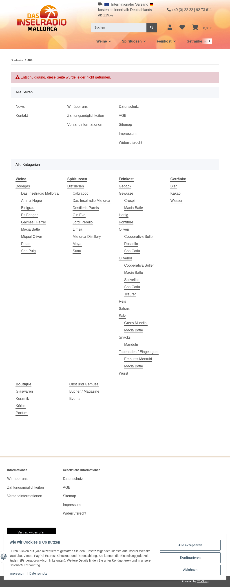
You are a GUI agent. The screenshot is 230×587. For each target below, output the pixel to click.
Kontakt (22, 115)
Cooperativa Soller (139, 236)
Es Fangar (29, 215)
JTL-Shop (202, 581)
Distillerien (75, 186)
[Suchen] (119, 27)
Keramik (22, 398)
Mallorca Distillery (87, 236)
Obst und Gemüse (83, 384)
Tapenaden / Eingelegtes (138, 352)
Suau (77, 251)
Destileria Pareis (86, 208)
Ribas (25, 244)
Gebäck (125, 186)
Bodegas (23, 186)
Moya (77, 244)
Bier (173, 186)
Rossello (131, 244)
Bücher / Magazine (84, 391)
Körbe (20, 406)
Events (74, 398)
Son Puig (28, 251)
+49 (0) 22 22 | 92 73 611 (189, 10)
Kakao (175, 193)
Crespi (129, 200)
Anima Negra (31, 200)
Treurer (130, 294)
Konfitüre (126, 222)
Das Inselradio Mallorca (40, 193)
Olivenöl (125, 258)
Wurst (123, 373)
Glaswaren (24, 391)
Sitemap (125, 124)
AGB (122, 115)
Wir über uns (77, 106)
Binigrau (27, 208)
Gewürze (126, 193)
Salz (122, 316)
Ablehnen (188, 569)
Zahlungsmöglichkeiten (85, 115)
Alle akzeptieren (189, 546)
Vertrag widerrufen (31, 532)
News (20, 106)
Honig (123, 215)
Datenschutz (40, 573)
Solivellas (131, 280)
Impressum (19, 573)
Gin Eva (79, 215)
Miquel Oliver (31, 236)
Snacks (124, 337)
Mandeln (131, 344)
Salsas (124, 308)
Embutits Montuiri (138, 359)
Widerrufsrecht (130, 142)
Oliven (124, 229)
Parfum (21, 413)
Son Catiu (132, 251)
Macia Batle (30, 229)
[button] (170, 27)
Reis (122, 301)
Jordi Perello (83, 222)
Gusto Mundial (135, 323)
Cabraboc (80, 193)
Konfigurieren (188, 557)
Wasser (176, 200)
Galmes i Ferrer (33, 222)
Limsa (77, 229)
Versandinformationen (84, 124)
